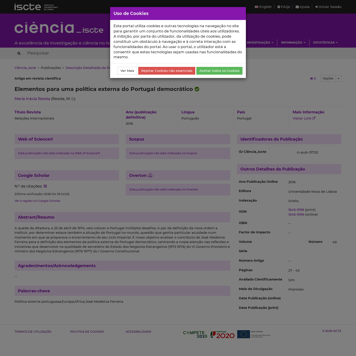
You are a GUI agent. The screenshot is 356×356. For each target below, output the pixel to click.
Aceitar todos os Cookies (219, 71)
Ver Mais (127, 71)
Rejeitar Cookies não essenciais (166, 71)
